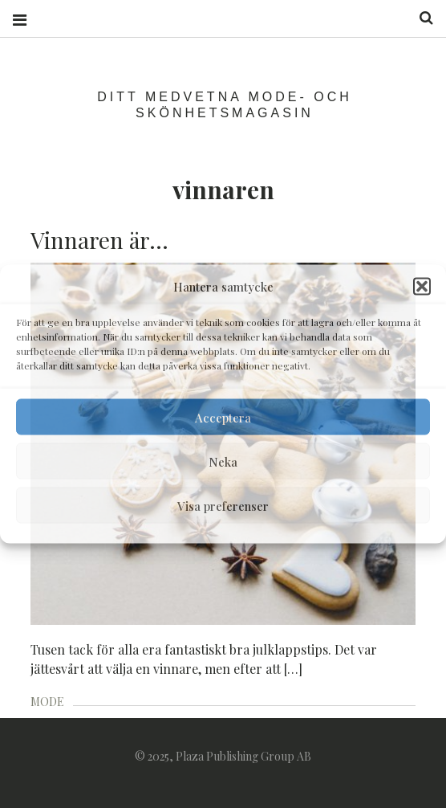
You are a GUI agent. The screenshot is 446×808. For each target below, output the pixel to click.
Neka (223, 461)
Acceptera (223, 417)
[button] (422, 287)
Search (420, 18)
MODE (47, 701)
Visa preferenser (223, 505)
